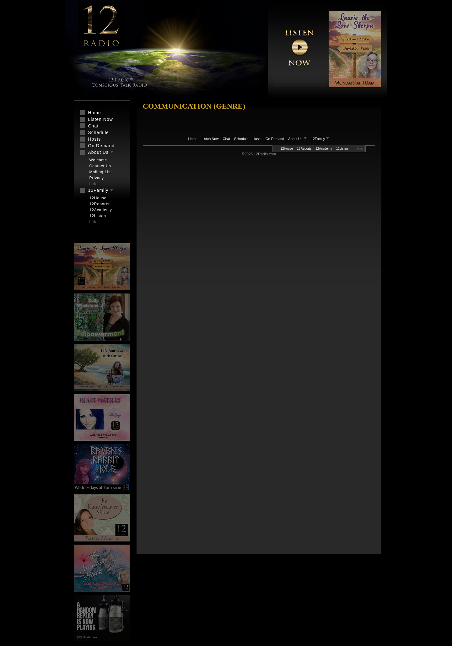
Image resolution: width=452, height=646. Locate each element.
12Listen (342, 148)
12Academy (323, 148)
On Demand (275, 139)
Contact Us (100, 166)
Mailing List (100, 172)
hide (360, 148)
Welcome (98, 160)
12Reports (304, 148)
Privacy (96, 178)
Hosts (257, 139)
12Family (320, 139)
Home (192, 139)
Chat (226, 139)
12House (286, 148)
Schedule (241, 139)
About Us (298, 139)
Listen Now (210, 139)
